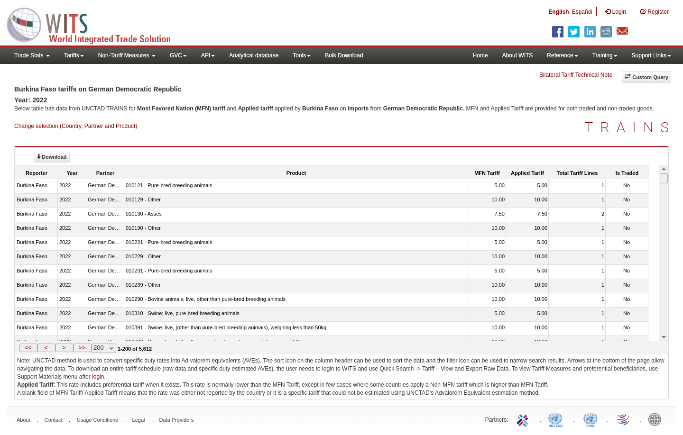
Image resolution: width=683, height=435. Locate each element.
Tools (302, 55)
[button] (28, 348)
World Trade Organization (623, 418)
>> (81, 347)
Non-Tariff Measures (127, 55)
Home (480, 55)
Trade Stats (32, 55)
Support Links (651, 55)
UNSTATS (590, 418)
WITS (95, 23)
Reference (562, 55)
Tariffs (74, 55)
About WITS (517, 55)
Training (605, 55)
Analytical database (253, 55)
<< (27, 347)
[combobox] (104, 348)
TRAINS (630, 127)
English (558, 12)
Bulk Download (344, 55)
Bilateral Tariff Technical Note (575, 75)
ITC (524, 418)
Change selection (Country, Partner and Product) (75, 126)
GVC (178, 55)
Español (582, 12)
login (98, 376)
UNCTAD (557, 418)
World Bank (656, 418)
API (208, 55)
